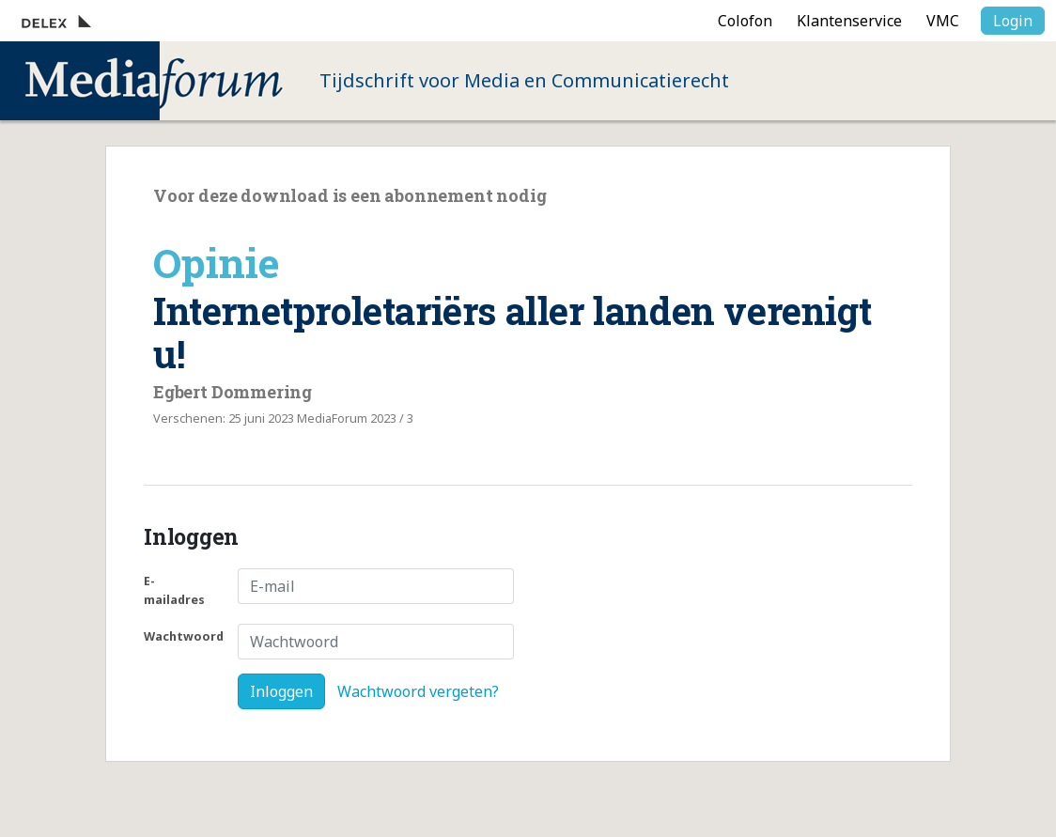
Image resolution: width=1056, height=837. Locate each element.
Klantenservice (849, 20)
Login (1013, 20)
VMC (942, 20)
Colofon (745, 20)
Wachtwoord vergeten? (418, 691)
